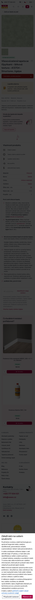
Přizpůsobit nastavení (11, 597)
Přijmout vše (27, 597)
